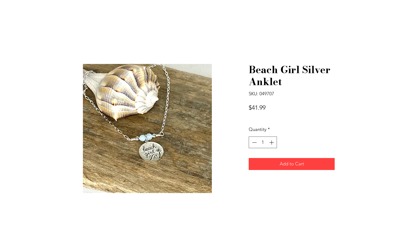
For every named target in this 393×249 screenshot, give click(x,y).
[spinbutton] (263, 142)
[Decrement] (254, 142)
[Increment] (272, 142)
